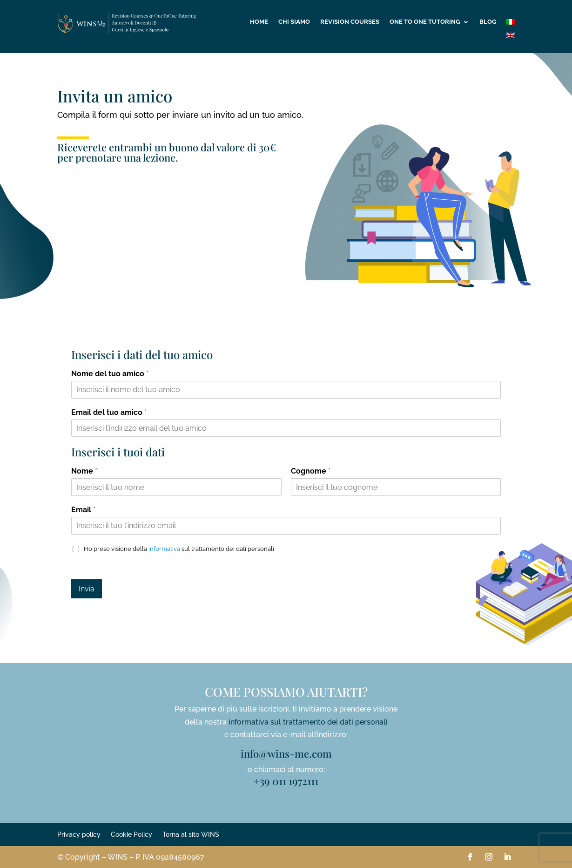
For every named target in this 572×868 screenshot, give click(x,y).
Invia (86, 588)
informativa (164, 548)
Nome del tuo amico (109, 373)
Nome (84, 471)
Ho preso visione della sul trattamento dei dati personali (179, 548)
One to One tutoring (425, 22)
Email (83, 509)
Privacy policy (79, 834)
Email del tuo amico (109, 412)
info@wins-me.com (286, 753)
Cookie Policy (131, 834)
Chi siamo (294, 22)
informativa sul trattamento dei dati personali (308, 722)
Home (259, 22)
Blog (487, 22)
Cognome (310, 471)
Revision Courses (349, 22)
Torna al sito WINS (190, 834)
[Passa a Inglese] (510, 37)
